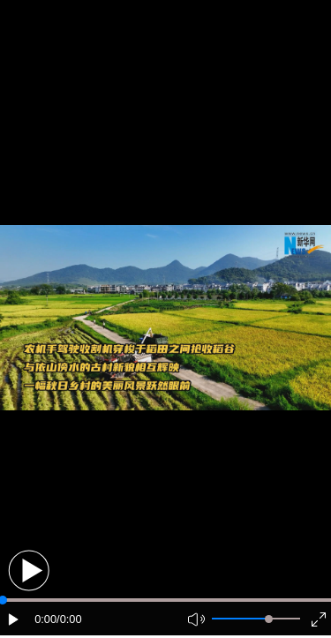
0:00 (45, 619)
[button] (28, 570)
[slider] (269, 619)
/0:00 (68, 619)
